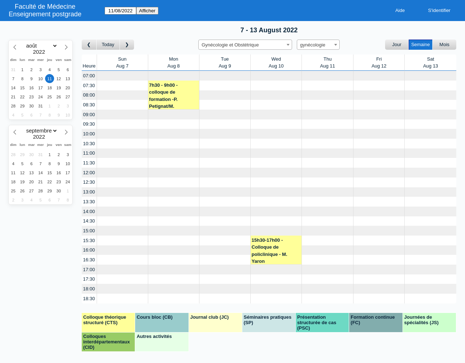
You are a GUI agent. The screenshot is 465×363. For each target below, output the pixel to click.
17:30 (89, 279)
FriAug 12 (379, 62)
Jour (396, 44)
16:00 (89, 250)
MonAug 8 (173, 62)
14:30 (89, 221)
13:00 (89, 192)
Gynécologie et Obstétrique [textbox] (230, 45)
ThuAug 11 (327, 62)
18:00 (89, 288)
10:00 (89, 133)
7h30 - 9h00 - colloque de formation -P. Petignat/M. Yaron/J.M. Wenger (170, 96)
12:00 (89, 172)
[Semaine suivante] (127, 45)
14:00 (89, 211)
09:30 (89, 124)
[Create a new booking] (122, 76)
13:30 (89, 201)
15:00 (89, 230)
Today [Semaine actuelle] (108, 44)
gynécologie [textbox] (312, 45)
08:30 (89, 104)
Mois (444, 44)
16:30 (89, 259)
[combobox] (245, 45)
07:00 (89, 75)
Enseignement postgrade (45, 14)
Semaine (420, 44)
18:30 (89, 298)
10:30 (89, 143)
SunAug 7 (122, 62)
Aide (400, 10)
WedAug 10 (276, 62)
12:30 (89, 182)
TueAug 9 (225, 62)
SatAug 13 (430, 62)
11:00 (89, 153)
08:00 (89, 95)
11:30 (89, 163)
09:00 (89, 114)
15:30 (89, 240)
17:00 (89, 269)
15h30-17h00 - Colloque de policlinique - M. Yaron (269, 250)
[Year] (41, 52)
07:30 (89, 85)
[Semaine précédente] (89, 45)
